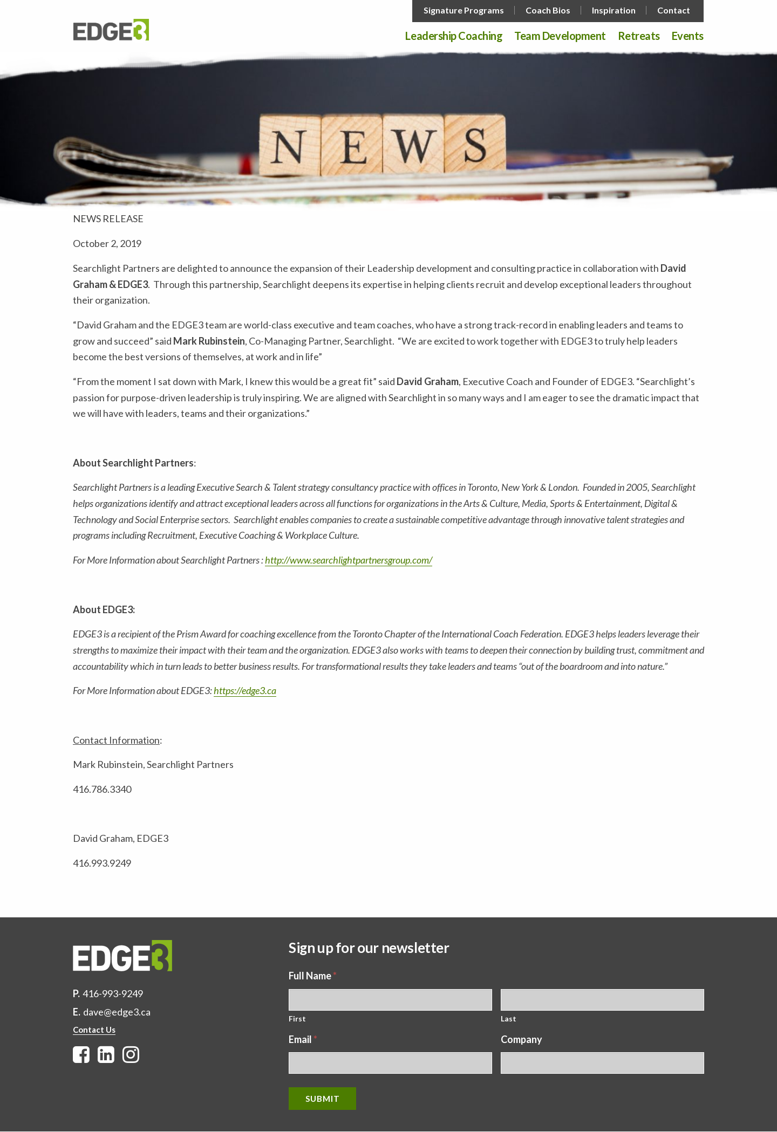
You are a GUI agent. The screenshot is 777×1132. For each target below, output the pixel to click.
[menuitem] (465, 10)
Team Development (559, 36)
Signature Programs (464, 10)
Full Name (313, 976)
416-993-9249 (113, 993)
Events (688, 36)
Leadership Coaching (453, 36)
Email (303, 1039)
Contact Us (94, 1029)
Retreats (639, 36)
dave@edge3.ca (117, 1012)
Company (521, 1039)
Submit (322, 1099)
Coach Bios (548, 10)
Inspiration (614, 10)
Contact (673, 10)
